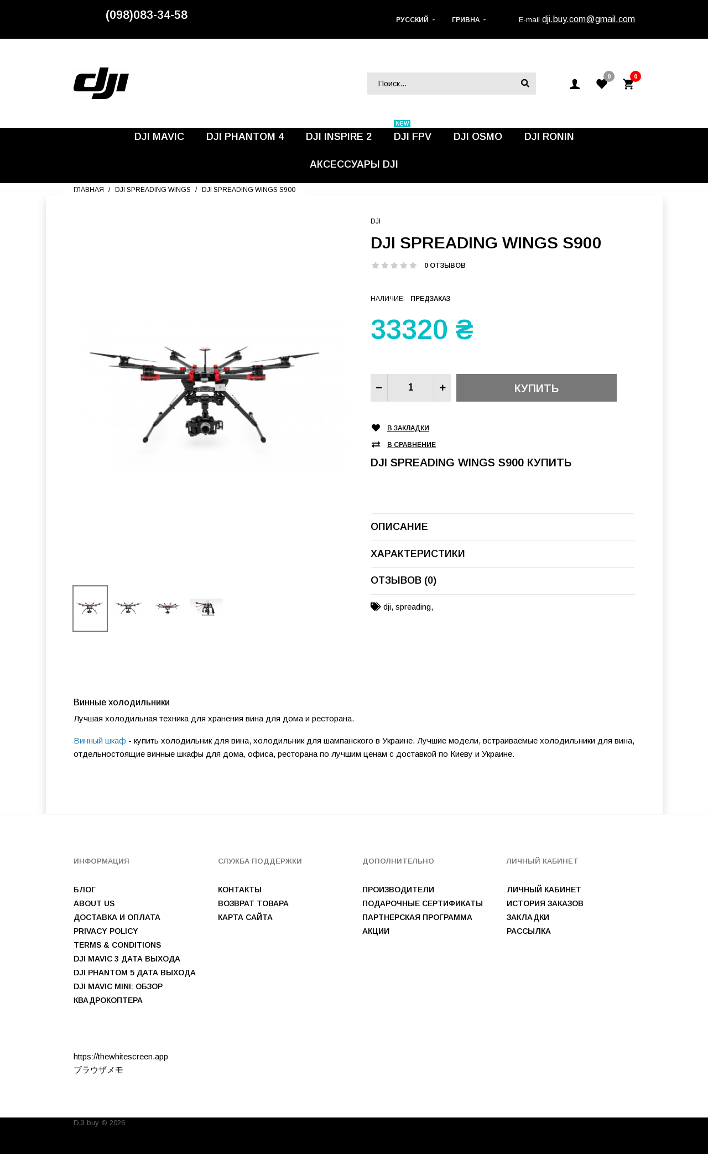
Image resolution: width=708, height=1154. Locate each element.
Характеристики (418, 553)
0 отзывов (445, 265)
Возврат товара (253, 903)
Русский (412, 20)
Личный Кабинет (544, 889)
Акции (375, 931)
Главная (89, 190)
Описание (399, 526)
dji (387, 606)
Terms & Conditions (117, 944)
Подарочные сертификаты (422, 903)
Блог (85, 889)
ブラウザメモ (98, 1069)
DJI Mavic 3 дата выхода (127, 958)
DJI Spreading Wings (153, 190)
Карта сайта (245, 917)
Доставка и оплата (117, 917)
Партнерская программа (417, 917)
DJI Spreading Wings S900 (248, 190)
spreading (413, 606)
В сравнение (411, 445)
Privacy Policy (106, 931)
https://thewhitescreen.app (121, 1056)
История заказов (545, 903)
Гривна (466, 20)
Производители (398, 889)
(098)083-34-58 (147, 15)
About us (94, 903)
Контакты (240, 889)
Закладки (528, 917)
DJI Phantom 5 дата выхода (135, 972)
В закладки (408, 428)
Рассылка (529, 931)
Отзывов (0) (403, 580)
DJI (376, 221)
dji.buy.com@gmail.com (588, 19)
